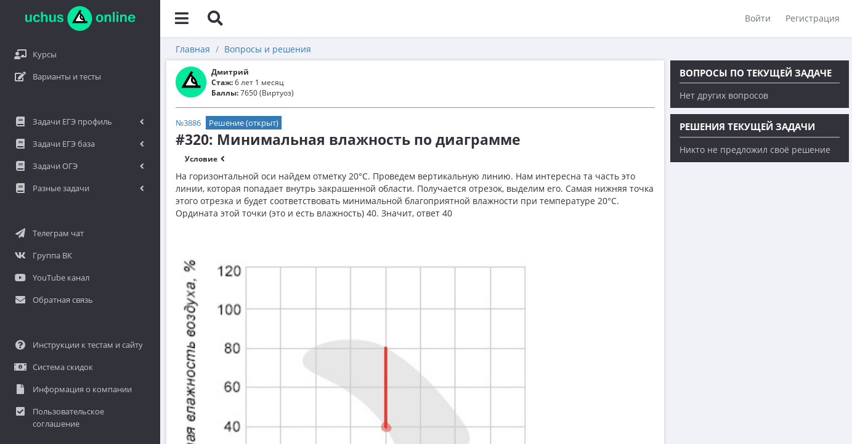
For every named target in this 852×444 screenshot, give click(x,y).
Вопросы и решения (267, 49)
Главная (193, 49)
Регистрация (812, 18)
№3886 (188, 122)
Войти (758, 18)
